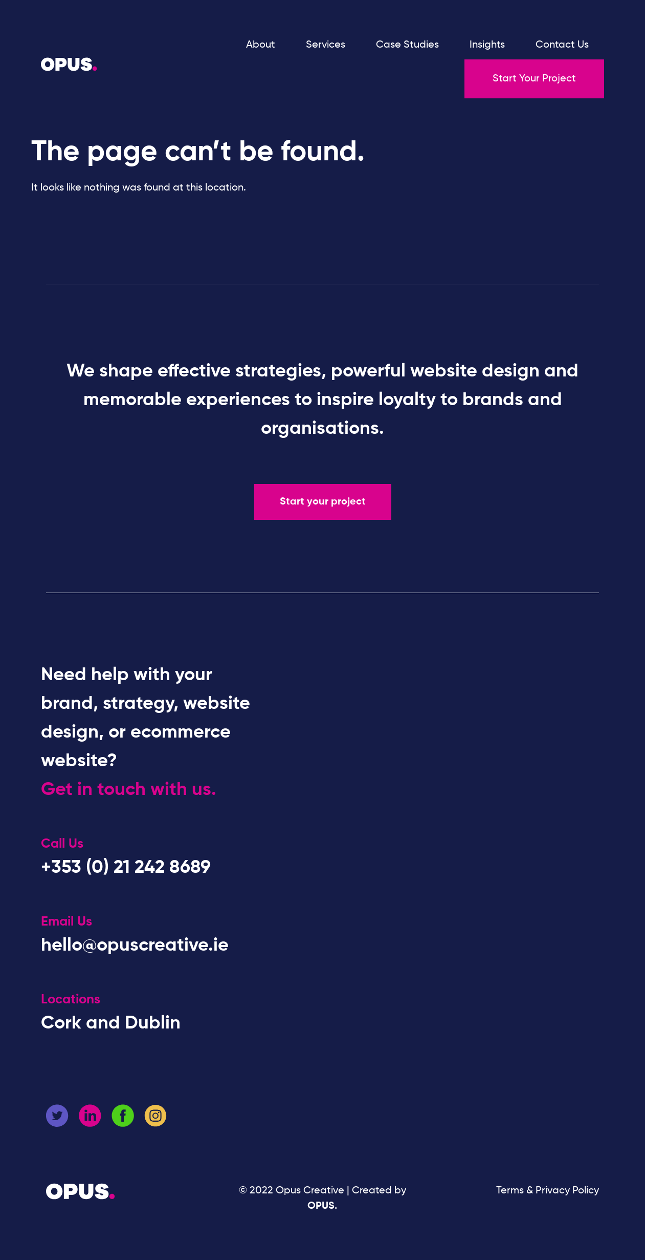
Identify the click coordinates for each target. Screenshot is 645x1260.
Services (325, 45)
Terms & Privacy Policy (547, 1191)
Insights (487, 45)
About (260, 45)
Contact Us (562, 45)
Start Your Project (534, 79)
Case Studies (407, 45)
